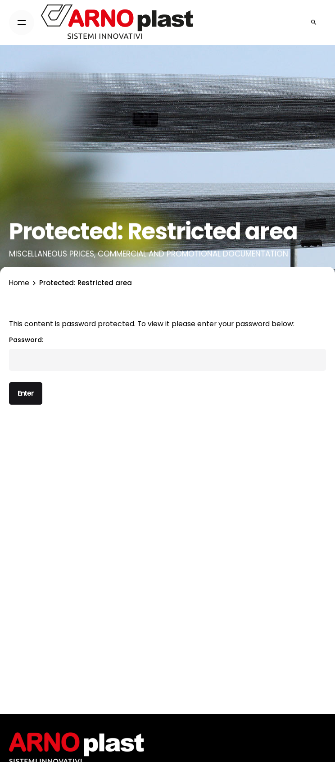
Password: (167, 353)
